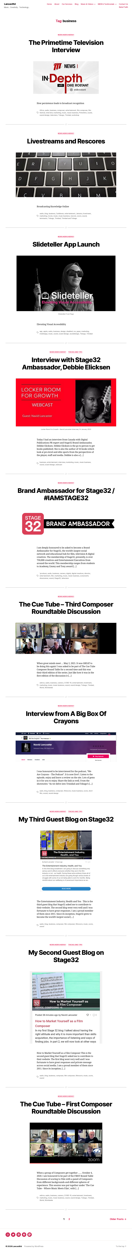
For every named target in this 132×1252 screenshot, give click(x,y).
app (41, 331)
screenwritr (84, 576)
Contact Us (123, 4)
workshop (75, 115)
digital (68, 573)
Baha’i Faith (123, 7)
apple (45, 331)
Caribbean (60, 214)
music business (72, 113)
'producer (43, 573)
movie (50, 216)
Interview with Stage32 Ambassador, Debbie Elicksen (66, 363)
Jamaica (79, 214)
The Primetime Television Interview (66, 46)
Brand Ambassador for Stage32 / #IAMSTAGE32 (66, 494)
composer (61, 110)
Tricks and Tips (75, 352)
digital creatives (77, 573)
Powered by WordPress (33, 1246)
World (42, 688)
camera (62, 573)
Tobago (61, 115)
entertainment (70, 110)
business (53, 110)
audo (41, 791)
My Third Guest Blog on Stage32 (65, 819)
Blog (76, 4)
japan (79, 331)
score (79, 216)
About (56, 4)
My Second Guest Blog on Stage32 (66, 956)
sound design (44, 115)
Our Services (67, 4)
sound (89, 113)
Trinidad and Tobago (69, 218)
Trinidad (68, 115)
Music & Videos (87, 4)
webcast (59, 465)
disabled (69, 331)
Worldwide (49, 688)
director (87, 573)
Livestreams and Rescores (66, 141)
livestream (87, 214)
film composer (82, 110)
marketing (57, 113)
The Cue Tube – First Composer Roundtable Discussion (66, 1107)
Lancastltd (10, 4)
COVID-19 (67, 683)
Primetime (83, 113)
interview (49, 113)
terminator (43, 218)
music (64, 113)
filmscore (67, 791)
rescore (73, 216)
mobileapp (44, 334)
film (52, 576)
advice (42, 683)
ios (75, 331)
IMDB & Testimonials (106, 4)
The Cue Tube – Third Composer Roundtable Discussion (66, 607)
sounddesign (74, 334)
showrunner (44, 578)
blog (46, 214)
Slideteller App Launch (66, 244)
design (63, 331)
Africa (42, 110)
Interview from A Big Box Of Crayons (66, 717)
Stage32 (57, 578)
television (53, 115)
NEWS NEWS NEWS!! (66, 35)
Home (49, 4)
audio (47, 110)
